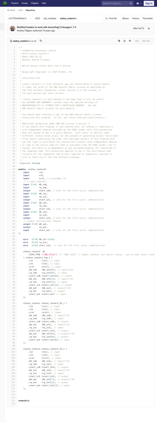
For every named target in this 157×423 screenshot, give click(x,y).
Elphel (15, 10)
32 (15, 142)
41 (15, 169)
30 (15, 135)
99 (15, 345)
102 (15, 355)
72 (15, 263)
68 (15, 251)
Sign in (148, 3)
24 (15, 117)
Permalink (148, 18)
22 (15, 111)
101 (15, 352)
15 (15, 90)
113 (15, 388)
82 (15, 294)
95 (15, 333)
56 (15, 215)
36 (15, 154)
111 (15, 382)
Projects (14, 3)
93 (15, 327)
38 (15, 160)
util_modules (53, 18)
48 (15, 190)
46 (15, 184)
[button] (4, 419)
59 (15, 224)
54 (15, 208)
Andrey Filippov (28, 30)
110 (15, 379)
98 (15, 342)
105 (15, 364)
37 (15, 157)
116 (15, 397)
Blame (125, 18)
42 (15, 172)
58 (15, 221)
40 (15, 166)
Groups (25, 3)
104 (15, 361)
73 (15, 266)
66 (15, 245)
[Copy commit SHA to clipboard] (149, 28)
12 (15, 81)
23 (15, 114)
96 (15, 336)
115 (15, 394)
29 (15, 132)
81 (15, 291)
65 (15, 242)
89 (15, 315)
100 (15, 349)
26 (15, 123)
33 (15, 145)
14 (15, 87)
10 (15, 75)
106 (15, 367)
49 (15, 193)
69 (15, 254)
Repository (34, 10)
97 (15, 339)
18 (15, 99)
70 (15, 257)
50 (15, 196)
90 (15, 318)
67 (15, 248)
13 (15, 84)
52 (15, 202)
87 (15, 309)
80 (15, 288)
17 (15, 96)
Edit (137, 41)
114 (15, 391)
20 (15, 105)
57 (15, 218)
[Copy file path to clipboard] (44, 41)
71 (15, 260)
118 (15, 403)
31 (15, 138)
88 (15, 312)
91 (15, 321)
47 (15, 187)
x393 (41, 18)
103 (15, 358)
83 (15, 297)
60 (15, 227)
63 (15, 236)
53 (15, 205)
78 (15, 282)
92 (15, 324)
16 (15, 93)
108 (15, 373)
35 (15, 151)
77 (15, 279)
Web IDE (146, 41)
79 (15, 285)
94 (15, 330)
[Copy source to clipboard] (119, 41)
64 (15, 239)
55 (15, 212)
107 (15, 370)
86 (15, 306)
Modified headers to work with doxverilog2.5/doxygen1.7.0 (50, 27)
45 (15, 181)
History (135, 18)
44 (15, 178)
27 (15, 126)
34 (15, 148)
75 (15, 272)
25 (15, 120)
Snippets (35, 3)
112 (15, 385)
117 (15, 400)
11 (15, 78)
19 (15, 102)
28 (15, 129)
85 (15, 303)
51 (15, 199)
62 (15, 233)
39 (15, 163)
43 (15, 175)
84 (15, 300)
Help (44, 3)
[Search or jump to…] (118, 3)
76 (15, 275)
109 (15, 376)
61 (15, 230)
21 (15, 108)
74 (15, 269)
